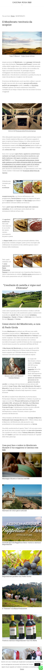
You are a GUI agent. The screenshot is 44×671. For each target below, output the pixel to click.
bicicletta (35, 85)
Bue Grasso (28, 200)
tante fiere (9, 200)
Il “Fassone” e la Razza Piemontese (14, 608)
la (31, 315)
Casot (23, 147)
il (3, 317)
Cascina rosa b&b (22, 2)
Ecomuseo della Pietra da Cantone (26, 131)
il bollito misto (27, 274)
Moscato (10, 319)
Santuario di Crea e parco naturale (14, 511)
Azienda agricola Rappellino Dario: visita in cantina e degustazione (21, 543)
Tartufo (18, 200)
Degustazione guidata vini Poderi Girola (16, 576)
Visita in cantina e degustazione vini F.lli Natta (19, 640)
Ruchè (14, 317)
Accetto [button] (37, 664)
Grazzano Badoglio (14, 378)
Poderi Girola (25, 56)
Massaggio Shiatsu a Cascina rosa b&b (15, 479)
